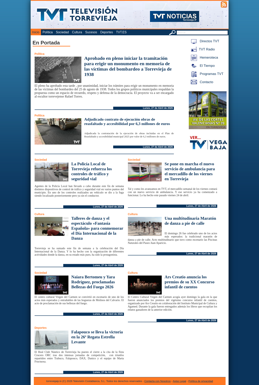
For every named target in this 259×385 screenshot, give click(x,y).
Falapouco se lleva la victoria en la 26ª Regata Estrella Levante (97, 337)
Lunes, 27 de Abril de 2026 (158, 108)
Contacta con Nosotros (157, 381)
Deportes (106, 32)
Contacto (201, 82)
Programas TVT (206, 74)
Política (48, 32)
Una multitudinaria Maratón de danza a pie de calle (190, 221)
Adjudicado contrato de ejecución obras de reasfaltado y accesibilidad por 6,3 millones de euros (127, 121)
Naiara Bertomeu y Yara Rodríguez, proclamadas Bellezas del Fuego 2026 (93, 282)
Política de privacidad (200, 381)
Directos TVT (204, 41)
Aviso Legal (179, 381)
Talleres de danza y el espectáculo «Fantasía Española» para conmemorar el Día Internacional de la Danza (97, 228)
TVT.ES (121, 32)
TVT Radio (202, 49)
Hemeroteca (203, 57)
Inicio (35, 32)
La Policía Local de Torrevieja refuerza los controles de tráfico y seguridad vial (91, 171)
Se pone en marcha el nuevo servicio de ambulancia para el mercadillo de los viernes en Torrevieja (190, 171)
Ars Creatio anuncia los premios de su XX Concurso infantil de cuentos (189, 282)
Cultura (77, 32)
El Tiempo (202, 66)
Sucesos (91, 32)
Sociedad (62, 32)
